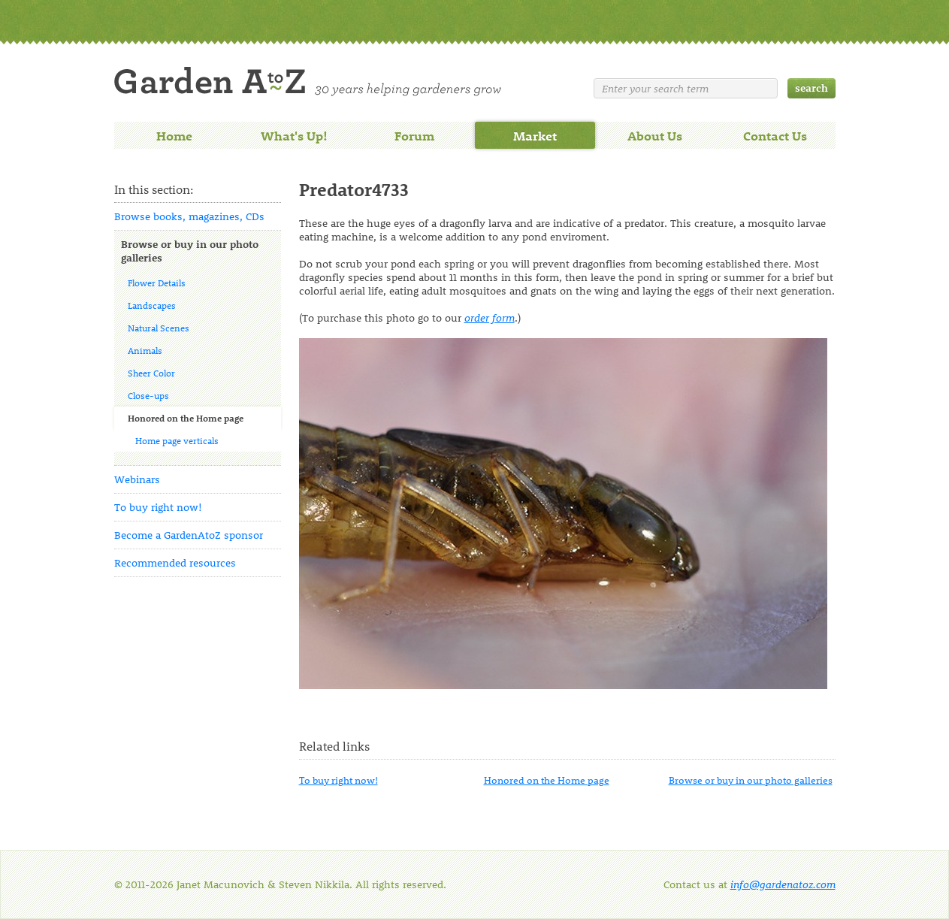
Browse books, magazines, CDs (189, 216)
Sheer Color (151, 373)
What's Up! (294, 135)
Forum (414, 135)
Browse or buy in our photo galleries (189, 251)
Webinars (137, 479)
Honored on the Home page (185, 418)
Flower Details (157, 283)
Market (535, 135)
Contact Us (775, 135)
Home (174, 135)
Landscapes (152, 305)
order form (489, 317)
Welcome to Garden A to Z (307, 81)
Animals (145, 350)
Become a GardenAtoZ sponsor (188, 535)
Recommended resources (175, 562)
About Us (654, 135)
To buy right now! (158, 507)
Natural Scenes (158, 328)
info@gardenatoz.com (783, 884)
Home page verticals (177, 440)
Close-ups (148, 395)
